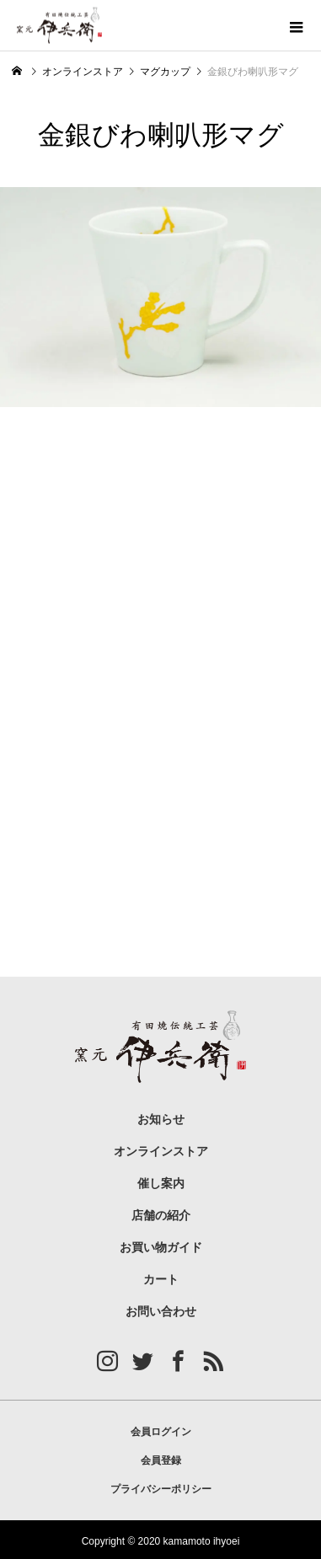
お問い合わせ (161, 1311)
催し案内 (161, 1183)
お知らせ (161, 1119)
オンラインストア (161, 1151)
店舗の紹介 (160, 1215)
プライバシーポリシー (160, 1489)
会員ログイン (161, 1432)
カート (161, 1279)
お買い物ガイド (161, 1247)
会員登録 (161, 1460)
